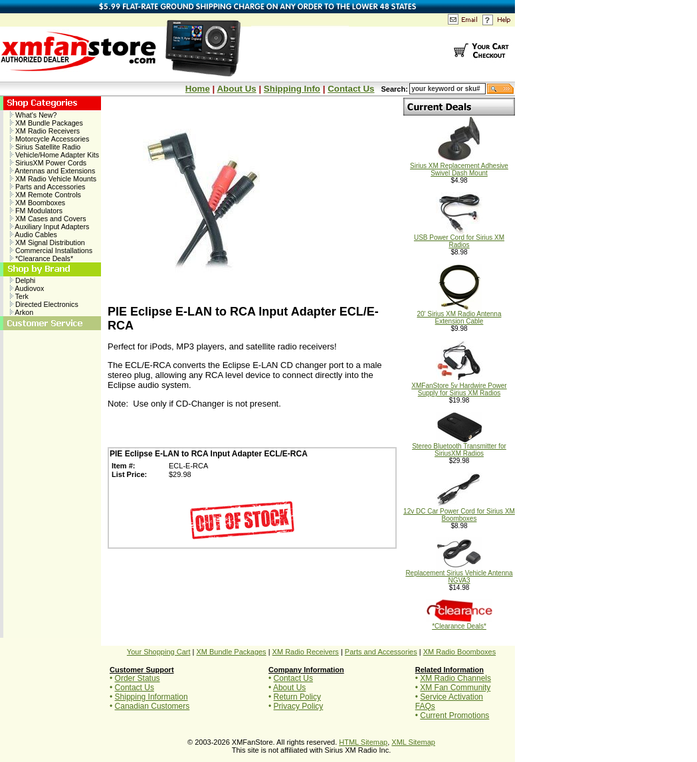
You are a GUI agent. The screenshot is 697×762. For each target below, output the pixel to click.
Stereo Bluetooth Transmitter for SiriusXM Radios (459, 446)
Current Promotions (454, 715)
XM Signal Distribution (47, 242)
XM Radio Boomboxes (459, 652)
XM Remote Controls (45, 195)
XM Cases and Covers (48, 219)
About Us (236, 89)
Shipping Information (151, 697)
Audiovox (27, 288)
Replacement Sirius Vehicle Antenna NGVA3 (458, 573)
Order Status (137, 678)
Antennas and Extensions (52, 171)
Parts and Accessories (47, 187)
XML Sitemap (413, 742)
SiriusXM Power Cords (48, 163)
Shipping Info (292, 89)
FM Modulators (36, 211)
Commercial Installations (51, 250)
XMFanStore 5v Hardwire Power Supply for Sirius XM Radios (458, 386)
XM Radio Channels (455, 678)
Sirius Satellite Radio (45, 147)
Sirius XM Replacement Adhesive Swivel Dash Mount (459, 166)
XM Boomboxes (37, 203)
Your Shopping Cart (159, 652)
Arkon (21, 312)
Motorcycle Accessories (49, 139)
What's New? (33, 115)
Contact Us (351, 89)
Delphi (22, 280)
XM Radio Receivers (45, 131)
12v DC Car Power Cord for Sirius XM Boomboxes (459, 512)
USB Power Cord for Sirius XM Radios (459, 238)
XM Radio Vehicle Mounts (53, 179)
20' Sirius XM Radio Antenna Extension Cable (459, 314)
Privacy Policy (299, 706)
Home (197, 89)
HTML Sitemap (363, 742)
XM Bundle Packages (46, 123)
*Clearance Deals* (41, 258)
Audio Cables (33, 234)
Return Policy (297, 697)
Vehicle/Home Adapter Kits (54, 155)
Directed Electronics (44, 304)
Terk (19, 296)
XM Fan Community (455, 687)
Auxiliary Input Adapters (49, 227)
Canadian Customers (152, 706)
